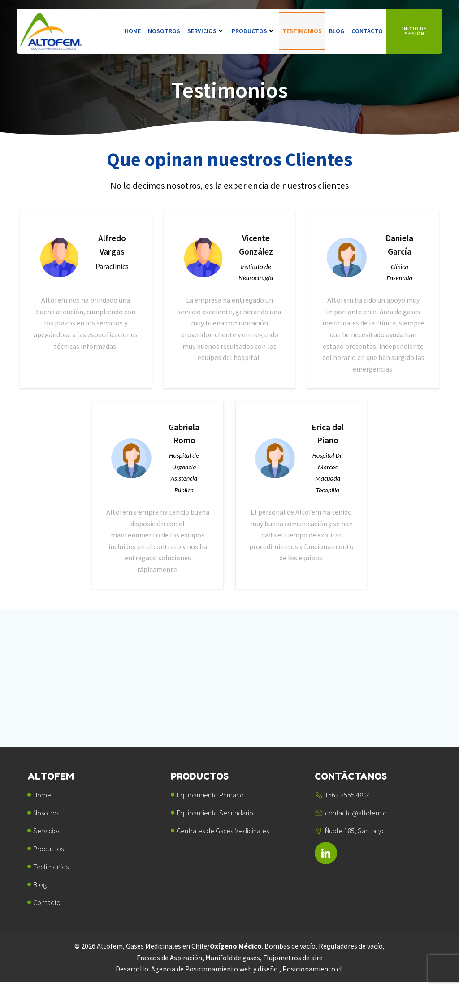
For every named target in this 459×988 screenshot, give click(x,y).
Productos (253, 31)
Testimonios (302, 31)
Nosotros (164, 31)
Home (133, 31)
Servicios (206, 31)
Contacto (367, 31)
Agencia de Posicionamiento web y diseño (215, 974)
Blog (336, 31)
